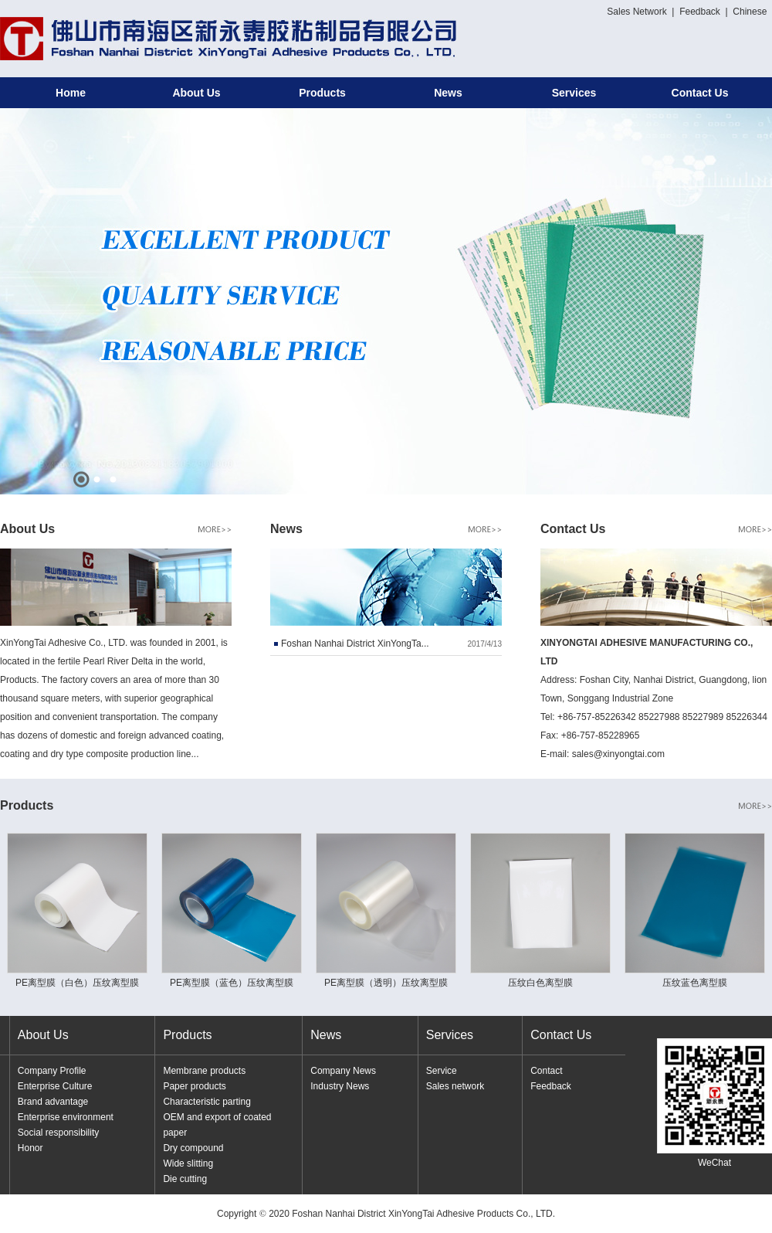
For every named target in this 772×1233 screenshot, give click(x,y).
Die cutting (185, 1179)
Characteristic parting (206, 1101)
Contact (546, 1070)
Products (322, 93)
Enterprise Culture (55, 1086)
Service (441, 1070)
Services (574, 93)
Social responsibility (58, 1132)
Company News (343, 1070)
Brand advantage (53, 1101)
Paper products (194, 1086)
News (448, 93)
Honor (30, 1148)
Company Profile (52, 1070)
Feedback (699, 11)
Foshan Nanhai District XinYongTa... (355, 643)
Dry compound (193, 1148)
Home (71, 93)
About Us (196, 93)
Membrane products (204, 1070)
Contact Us (700, 93)
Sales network (455, 1086)
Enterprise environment (65, 1117)
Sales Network (636, 11)
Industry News (339, 1086)
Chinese (750, 11)
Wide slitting (188, 1163)
